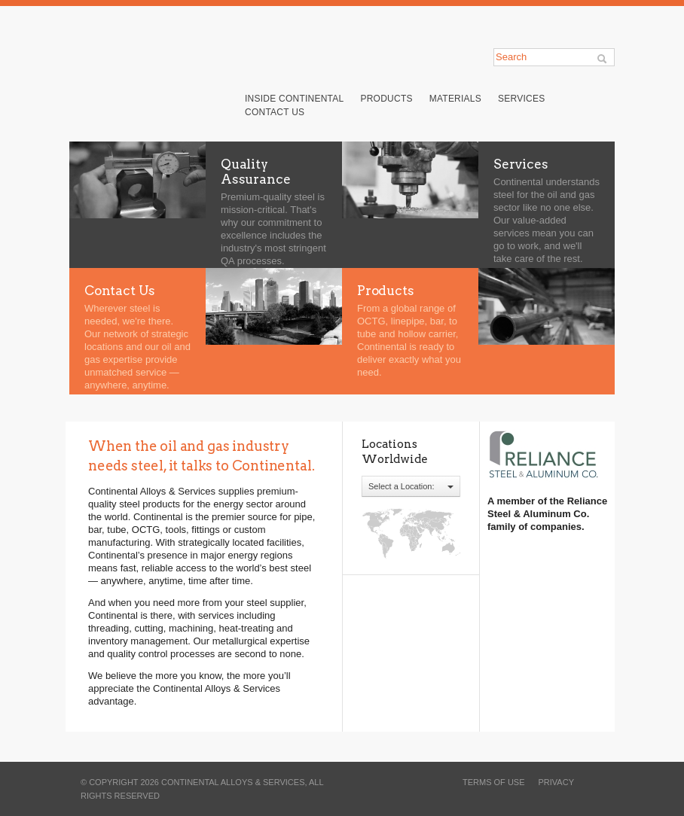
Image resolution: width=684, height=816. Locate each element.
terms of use (494, 782)
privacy (556, 782)
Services (521, 98)
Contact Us (274, 112)
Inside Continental (294, 98)
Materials (455, 98)
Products (386, 98)
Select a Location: (410, 486)
